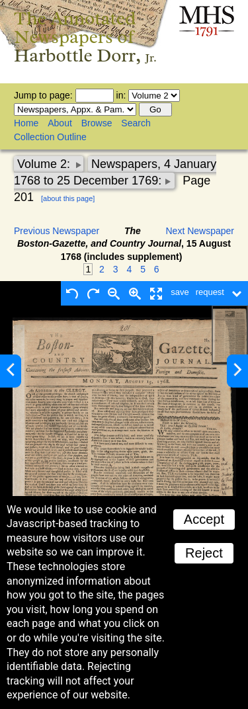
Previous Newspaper (56, 231)
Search (135, 123)
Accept (204, 519)
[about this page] (68, 198)
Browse (96, 123)
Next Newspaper (200, 231)
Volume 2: (45, 164)
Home (26, 123)
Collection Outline (50, 137)
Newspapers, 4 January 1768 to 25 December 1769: (115, 172)
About (60, 123)
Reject (204, 553)
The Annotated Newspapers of (85, 37)
